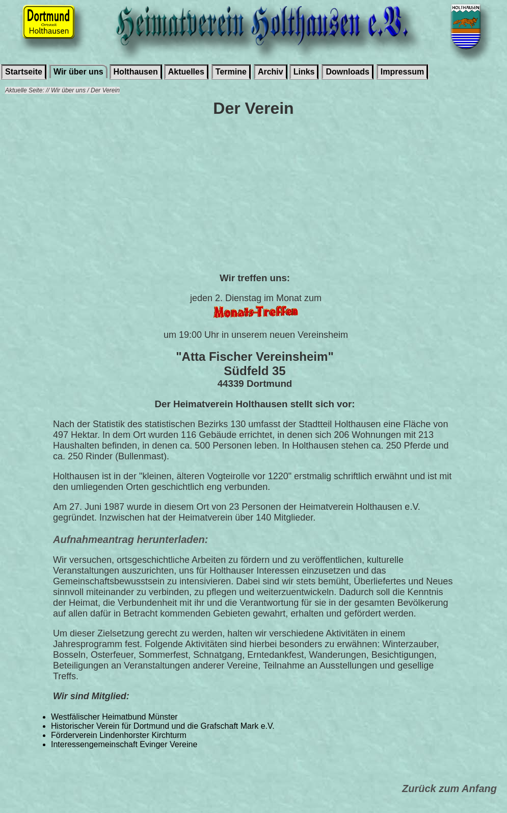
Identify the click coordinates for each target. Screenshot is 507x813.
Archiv (270, 71)
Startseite (23, 71)
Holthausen (136, 71)
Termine (231, 71)
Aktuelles (186, 71)
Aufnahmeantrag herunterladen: (130, 539)
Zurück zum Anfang (449, 788)
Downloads (347, 71)
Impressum (402, 71)
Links (304, 71)
